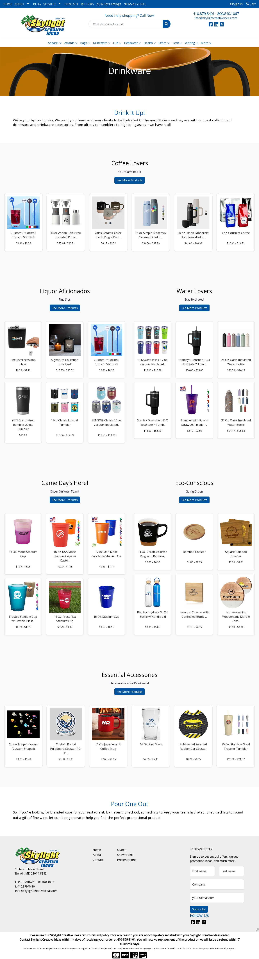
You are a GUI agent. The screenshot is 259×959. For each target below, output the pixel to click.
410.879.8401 (204, 13)
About (97, 855)
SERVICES (49, 4)
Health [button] (148, 43)
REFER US (87, 4)
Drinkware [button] (100, 43)
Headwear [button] (131, 43)
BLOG (37, 4)
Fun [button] (115, 43)
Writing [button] (190, 43)
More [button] (204, 43)
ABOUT (20, 4)
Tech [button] (175, 43)
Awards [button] (69, 43)
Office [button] (162, 43)
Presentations (126, 860)
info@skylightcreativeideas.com (216, 18)
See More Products (129, 180)
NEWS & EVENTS (135, 4)
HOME (7, 4)
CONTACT (71, 4)
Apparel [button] (53, 43)
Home (97, 850)
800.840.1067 (228, 13)
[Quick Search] (125, 24)
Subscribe (199, 909)
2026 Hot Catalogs (108, 4)
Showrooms (125, 855)
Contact (98, 860)
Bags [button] (83, 43)
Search (121, 850)
